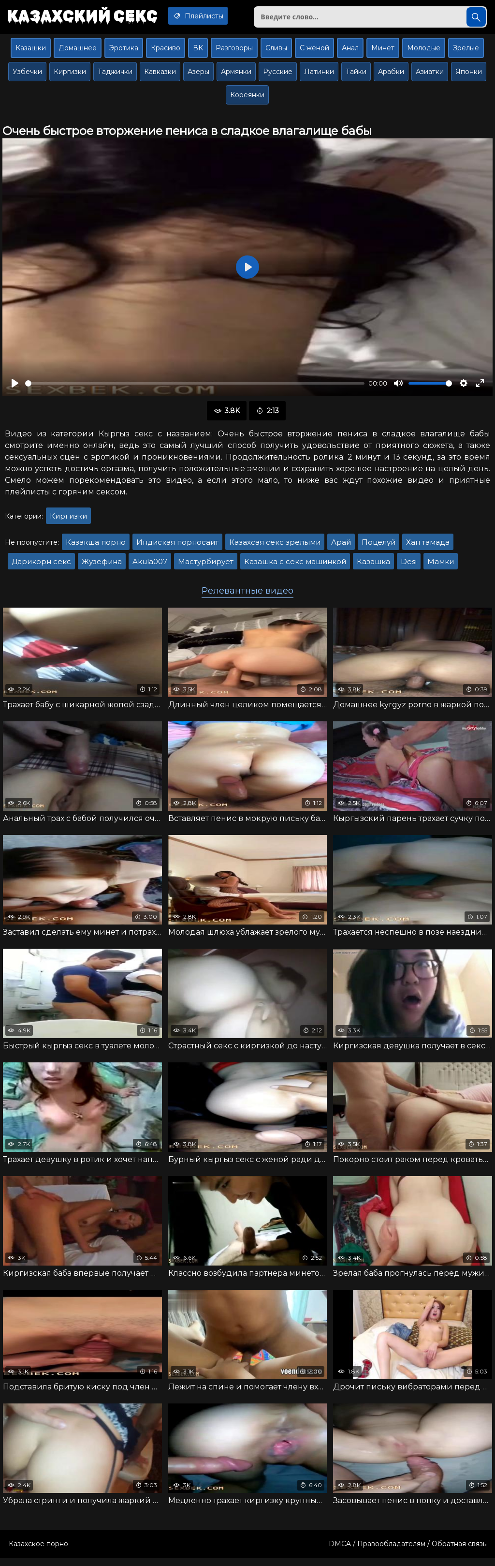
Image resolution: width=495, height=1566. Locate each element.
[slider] (194, 387)
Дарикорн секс (41, 565)
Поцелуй (378, 546)
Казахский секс (86, 17)
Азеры (198, 75)
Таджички (115, 75)
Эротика (123, 51)
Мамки (440, 565)
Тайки (356, 75)
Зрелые (466, 51)
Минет (382, 51)
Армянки (236, 75)
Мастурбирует (205, 565)
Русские (277, 75)
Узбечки (27, 75)
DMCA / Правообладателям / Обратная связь (407, 1552)
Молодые (423, 51)
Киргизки (70, 75)
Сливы (276, 51)
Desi (409, 565)
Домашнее (77, 51)
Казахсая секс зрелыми (274, 546)
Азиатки (430, 75)
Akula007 (149, 565)
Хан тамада (428, 546)
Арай (341, 546)
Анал (350, 51)
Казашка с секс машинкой (295, 565)
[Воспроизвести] (15, 387)
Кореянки (247, 98)
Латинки (319, 75)
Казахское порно (38, 1552)
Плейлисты (210, 16)
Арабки (391, 75)
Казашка (373, 565)
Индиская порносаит (177, 546)
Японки (468, 75)
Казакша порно (96, 546)
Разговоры (234, 51)
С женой (314, 51)
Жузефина (102, 565)
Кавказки (160, 75)
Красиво (165, 51)
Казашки (30, 51)
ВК (198, 51)
